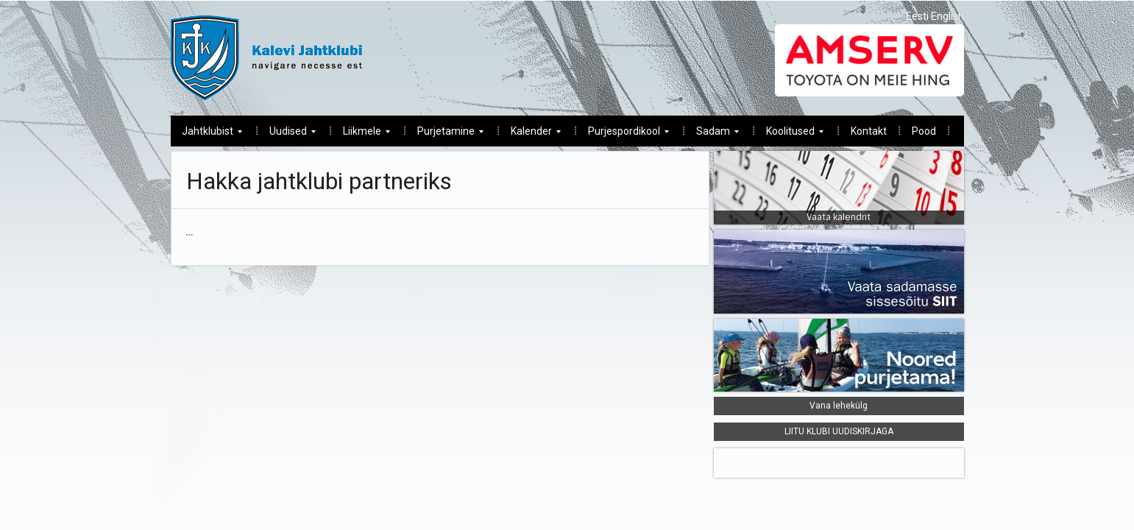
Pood (924, 131)
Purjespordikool (623, 135)
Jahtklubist (206, 135)
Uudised (287, 135)
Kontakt (869, 131)
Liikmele (361, 135)
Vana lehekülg (838, 405)
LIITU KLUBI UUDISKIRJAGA (838, 431)
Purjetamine (444, 135)
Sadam (712, 135)
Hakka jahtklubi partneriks (319, 181)
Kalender (530, 135)
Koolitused (789, 135)
